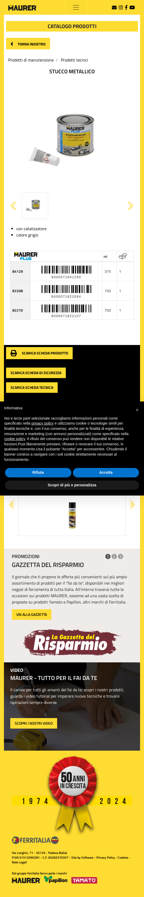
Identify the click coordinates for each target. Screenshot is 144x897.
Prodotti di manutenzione (31, 60)
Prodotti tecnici (74, 60)
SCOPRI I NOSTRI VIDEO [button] (34, 723)
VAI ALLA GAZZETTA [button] (31, 614)
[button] (28, 43)
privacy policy (43, 423)
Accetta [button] (106, 472)
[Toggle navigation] (76, 7)
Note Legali (19, 862)
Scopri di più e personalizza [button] (72, 485)
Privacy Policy (105, 857)
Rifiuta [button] (38, 472)
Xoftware (87, 857)
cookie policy (14, 439)
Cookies (123, 857)
